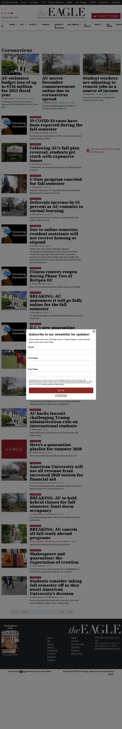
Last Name (33, 369)
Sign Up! (61, 390)
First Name (33, 358)
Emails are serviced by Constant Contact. (52, 384)
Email (31, 347)
